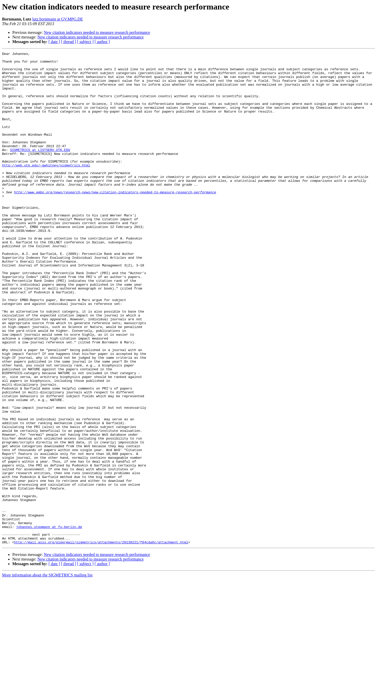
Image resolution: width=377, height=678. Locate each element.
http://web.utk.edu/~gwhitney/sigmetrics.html (46, 188)
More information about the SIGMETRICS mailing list (47, 673)
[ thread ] (68, 41)
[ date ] (54, 41)
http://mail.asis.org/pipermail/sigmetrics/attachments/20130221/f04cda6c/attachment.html (101, 640)
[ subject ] (85, 41)
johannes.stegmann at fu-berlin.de (49, 622)
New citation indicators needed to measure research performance (97, 32)
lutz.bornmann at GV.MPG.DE (57, 19)
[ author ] (102, 41)
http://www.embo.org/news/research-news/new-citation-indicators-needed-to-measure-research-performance (115, 220)
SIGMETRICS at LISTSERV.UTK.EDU (40, 169)
